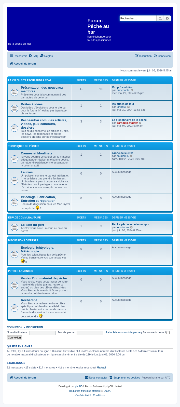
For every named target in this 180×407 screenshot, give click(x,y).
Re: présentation (122, 87)
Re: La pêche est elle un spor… (132, 224)
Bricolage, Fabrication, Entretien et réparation (38, 199)
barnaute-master (127, 122)
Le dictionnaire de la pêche (129, 119)
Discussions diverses (23, 240)
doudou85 (123, 155)
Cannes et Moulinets (36, 153)
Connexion (15, 327)
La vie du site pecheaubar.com (29, 80)
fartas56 (121, 106)
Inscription (34, 327)
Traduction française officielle (85, 391)
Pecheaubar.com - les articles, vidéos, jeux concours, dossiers (44, 123)
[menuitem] (33, 56)
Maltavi (101, 367)
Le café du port (32, 225)
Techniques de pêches (23, 146)
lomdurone (123, 227)
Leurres (27, 172)
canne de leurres (122, 152)
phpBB (79, 386)
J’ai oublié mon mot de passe (123, 332)
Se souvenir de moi (156, 332)
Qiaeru (107, 391)
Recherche (29, 300)
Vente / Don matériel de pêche (44, 278)
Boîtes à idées (32, 104)
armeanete (123, 90)
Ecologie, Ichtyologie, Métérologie (37, 249)
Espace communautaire (24, 217)
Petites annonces (20, 271)
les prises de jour (123, 103)
